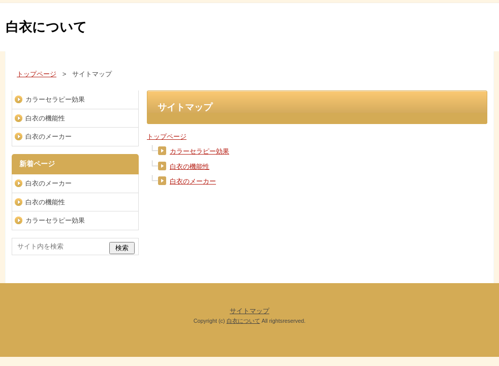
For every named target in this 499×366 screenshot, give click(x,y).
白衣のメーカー (193, 181)
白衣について (46, 27)
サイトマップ (249, 311)
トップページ (166, 136)
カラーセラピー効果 (199, 151)
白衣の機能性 (189, 166)
